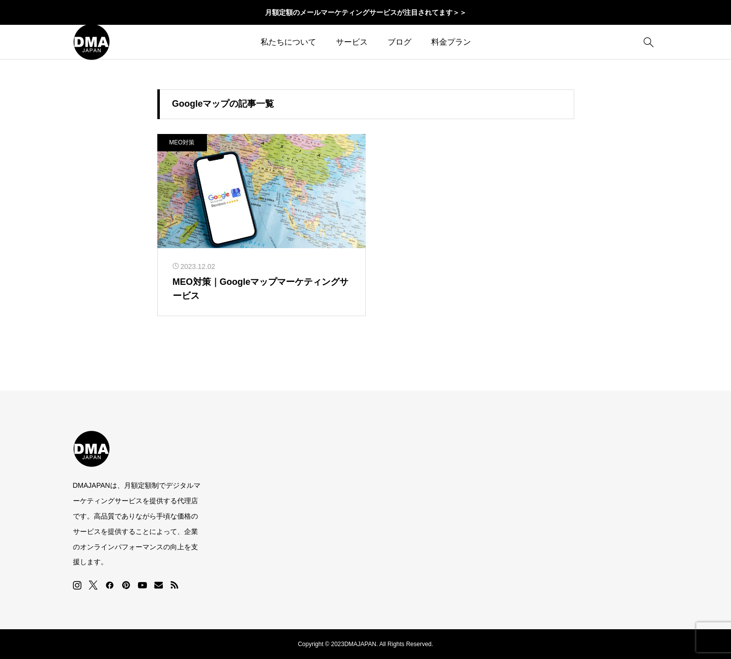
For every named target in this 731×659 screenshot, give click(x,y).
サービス (352, 42)
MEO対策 (182, 142)
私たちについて (288, 42)
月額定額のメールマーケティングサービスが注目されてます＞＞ (365, 12)
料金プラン (451, 42)
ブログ (399, 42)
